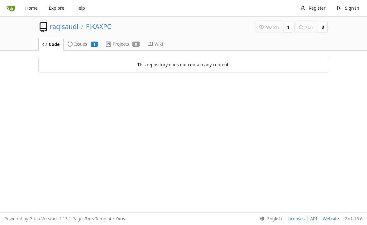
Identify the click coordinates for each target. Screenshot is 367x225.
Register (313, 8)
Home (31, 8)
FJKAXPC (98, 26)
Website (331, 219)
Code (51, 44)
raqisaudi (64, 26)
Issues (83, 44)
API (313, 219)
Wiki (155, 44)
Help (80, 8)
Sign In (348, 8)
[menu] (269, 218)
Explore (56, 8)
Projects (123, 44)
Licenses (296, 219)
